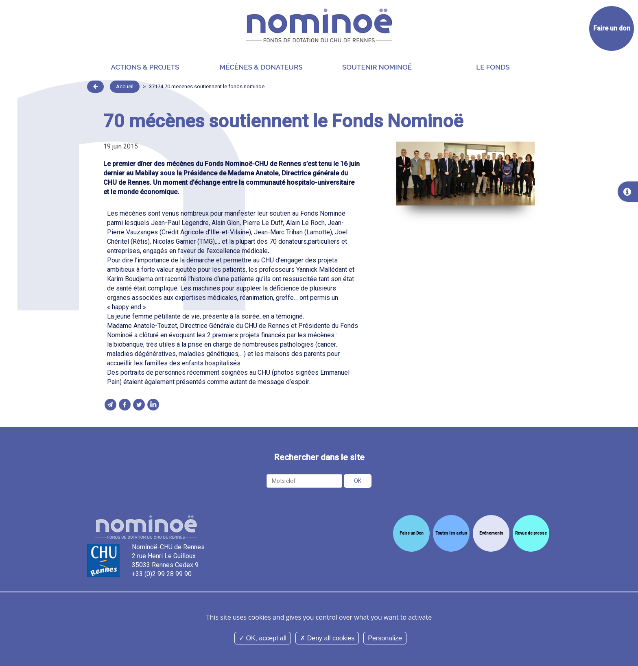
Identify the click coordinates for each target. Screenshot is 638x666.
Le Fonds (492, 67)
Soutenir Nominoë (377, 67)
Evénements (491, 533)
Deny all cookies (327, 638)
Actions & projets (145, 67)
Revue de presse (531, 533)
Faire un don (611, 28)
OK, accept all (262, 638)
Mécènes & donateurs (260, 67)
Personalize (385, 638)
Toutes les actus (451, 533)
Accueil (124, 86)
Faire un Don (412, 533)
